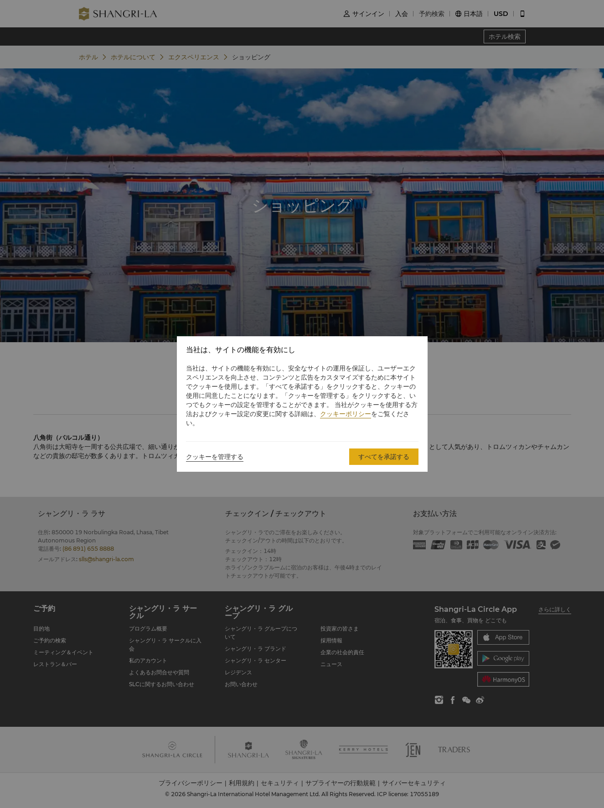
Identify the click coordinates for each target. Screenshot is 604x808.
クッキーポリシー (345, 414)
